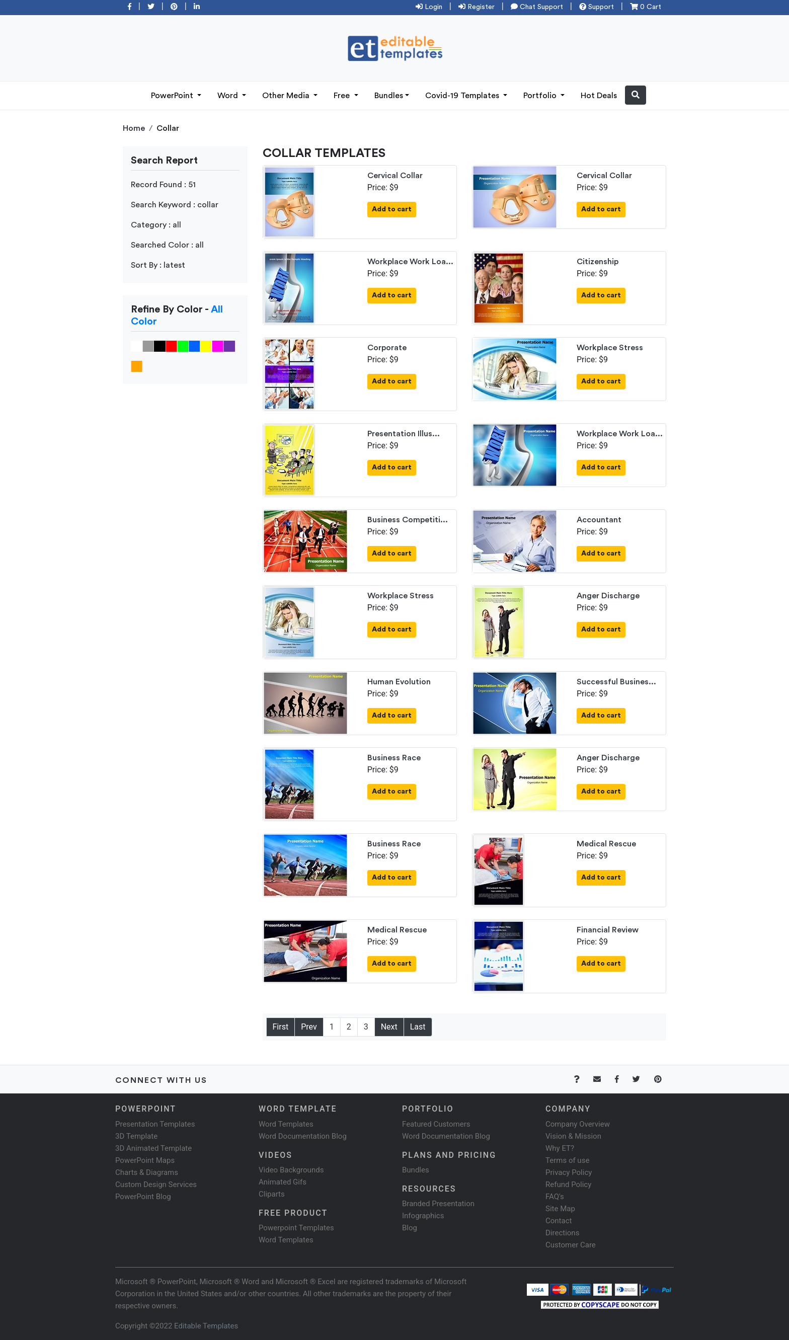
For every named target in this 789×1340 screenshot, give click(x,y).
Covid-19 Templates (463, 96)
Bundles (388, 96)
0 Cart (645, 7)
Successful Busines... (616, 682)
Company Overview (577, 1124)
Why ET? (559, 1148)
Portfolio (541, 96)
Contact (558, 1220)
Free (343, 96)
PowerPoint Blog (143, 1196)
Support (596, 7)
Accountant (599, 520)
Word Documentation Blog (303, 1136)
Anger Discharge (608, 596)
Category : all (156, 225)
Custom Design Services (156, 1184)
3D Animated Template (153, 1148)
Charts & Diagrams (146, 1172)
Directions (562, 1232)
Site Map (560, 1208)
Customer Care (570, 1244)
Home (134, 128)
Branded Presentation (438, 1203)
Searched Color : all (167, 245)
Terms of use (567, 1160)
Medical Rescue (606, 844)
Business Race (394, 758)
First (281, 1027)
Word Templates (286, 1124)
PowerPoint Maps (145, 1160)
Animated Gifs (282, 1182)
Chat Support (537, 7)
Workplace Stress (610, 348)
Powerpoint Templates (296, 1227)
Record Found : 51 (163, 185)
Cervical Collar (395, 176)
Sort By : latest (158, 265)
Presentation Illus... (403, 434)
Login (429, 7)
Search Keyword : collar (174, 205)
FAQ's (554, 1196)
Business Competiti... (407, 520)
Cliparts (272, 1194)
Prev (309, 1027)
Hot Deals (599, 96)
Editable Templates (206, 1325)
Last (418, 1027)
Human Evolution (399, 682)
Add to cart (392, 209)
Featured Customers (436, 1124)
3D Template (136, 1136)
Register (476, 7)
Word (228, 96)
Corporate (387, 348)
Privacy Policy (568, 1172)
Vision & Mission (573, 1136)
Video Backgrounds (291, 1169)
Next (389, 1027)
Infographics (423, 1215)
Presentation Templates (155, 1124)
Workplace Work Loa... (410, 262)
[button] (635, 95)
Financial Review (608, 930)
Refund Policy (568, 1184)
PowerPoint (173, 96)
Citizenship (597, 262)
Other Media (286, 96)
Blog (409, 1227)
